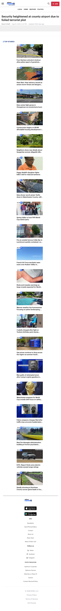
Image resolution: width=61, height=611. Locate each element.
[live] (55, 4)
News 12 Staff (6, 24)
